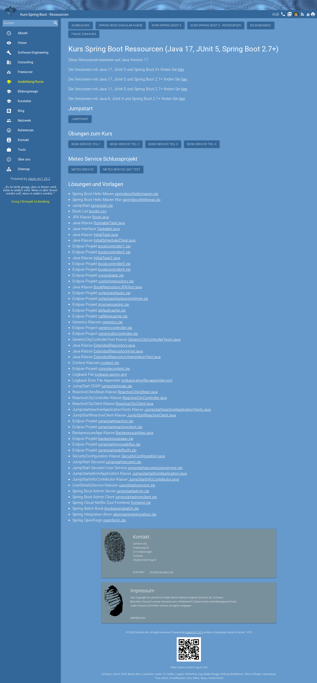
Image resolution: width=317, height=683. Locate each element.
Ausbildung (81, 25)
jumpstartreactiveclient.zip (120, 427)
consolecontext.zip (114, 368)
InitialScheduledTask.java (114, 240)
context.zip (110, 362)
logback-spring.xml (111, 374)
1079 (249, 632)
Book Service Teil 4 (202, 144)
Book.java (100, 217)
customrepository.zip (116, 281)
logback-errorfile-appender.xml (146, 380)
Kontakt (17, 140)
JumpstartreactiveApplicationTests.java (177, 409)
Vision (16, 43)
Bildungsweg (260, 25)
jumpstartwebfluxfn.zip (117, 450)
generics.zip (112, 322)
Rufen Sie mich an (161, 572)
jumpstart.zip (102, 205)
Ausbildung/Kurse (24, 82)
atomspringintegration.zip (134, 514)
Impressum (137, 617)
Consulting (19, 62)
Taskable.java (108, 228)
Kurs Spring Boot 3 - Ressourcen (216, 25)
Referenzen (20, 130)
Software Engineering (27, 52)
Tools (16, 150)
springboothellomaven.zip (136, 193)
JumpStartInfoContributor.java (154, 479)
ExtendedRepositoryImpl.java (118, 351)
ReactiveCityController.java (145, 397)
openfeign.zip (114, 520)
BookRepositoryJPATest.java (118, 287)
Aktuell (16, 33)
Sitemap (18, 169)
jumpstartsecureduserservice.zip (155, 467)
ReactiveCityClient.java (134, 403)
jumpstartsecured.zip (123, 462)
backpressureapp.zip (115, 438)
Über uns (18, 159)
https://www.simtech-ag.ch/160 (189, 667)
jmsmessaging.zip (113, 304)
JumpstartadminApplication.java (159, 473)
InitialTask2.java (107, 258)
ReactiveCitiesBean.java (138, 392)
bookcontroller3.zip (114, 263)
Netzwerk (18, 120)
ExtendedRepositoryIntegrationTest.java (127, 357)
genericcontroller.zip (115, 327)
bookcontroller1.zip (114, 246)
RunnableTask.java (109, 223)
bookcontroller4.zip (114, 269)
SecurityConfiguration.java (143, 456)
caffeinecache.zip (113, 316)
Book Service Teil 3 (163, 144)
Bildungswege (22, 91)
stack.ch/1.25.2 (39, 179)
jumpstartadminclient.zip (136, 497)
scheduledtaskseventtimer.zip (123, 298)
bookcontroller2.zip (114, 252)
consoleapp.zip (111, 275)
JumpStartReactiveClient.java (151, 415)
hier (181, 69)
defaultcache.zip (112, 310)
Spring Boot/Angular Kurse (121, 25)
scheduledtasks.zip (114, 293)
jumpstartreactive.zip (115, 421)
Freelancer (19, 72)
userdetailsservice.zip (137, 485)
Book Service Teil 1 (86, 144)
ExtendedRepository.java (114, 345)
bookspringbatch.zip (122, 508)
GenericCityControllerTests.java (154, 339)
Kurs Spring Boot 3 (166, 25)
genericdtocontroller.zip (118, 333)
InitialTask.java (106, 234)
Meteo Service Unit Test (121, 169)
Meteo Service (83, 169)
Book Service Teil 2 (124, 144)
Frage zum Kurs (84, 34)
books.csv (98, 211)
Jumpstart (80, 119)
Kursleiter (18, 101)
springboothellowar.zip (142, 199)
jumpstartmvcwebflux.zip (119, 444)
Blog (15, 111)
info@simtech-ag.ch (144, 559)
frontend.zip (141, 502)
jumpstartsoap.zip (117, 386)
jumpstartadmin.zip (133, 491)
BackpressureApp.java (134, 432)
